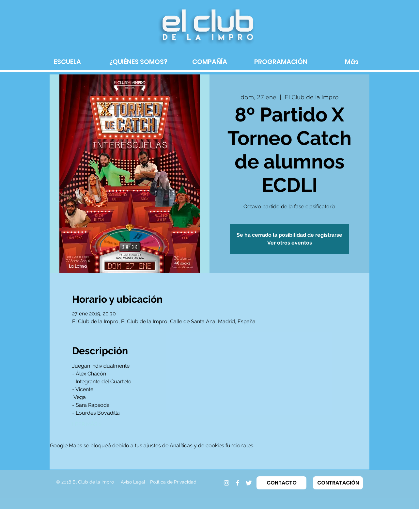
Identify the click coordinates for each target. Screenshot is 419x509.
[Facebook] (237, 482)
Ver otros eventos (289, 243)
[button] (281, 482)
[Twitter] (248, 482)
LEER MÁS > (86, 424)
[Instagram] (226, 482)
